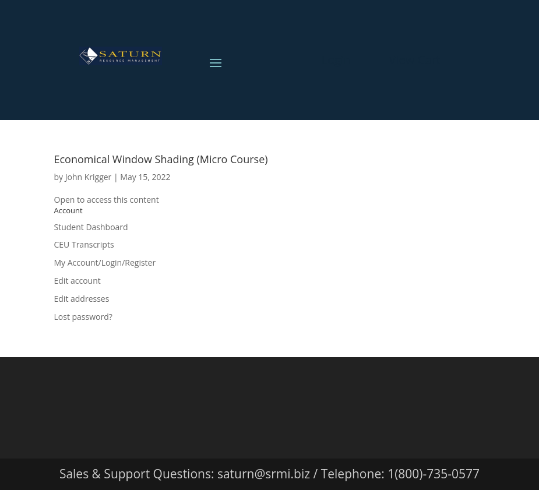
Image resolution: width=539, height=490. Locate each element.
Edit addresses (82, 298)
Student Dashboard (91, 226)
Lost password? (83, 316)
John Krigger (88, 176)
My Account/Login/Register (105, 262)
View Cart (415, 60)
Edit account (77, 280)
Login (336, 60)
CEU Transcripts (84, 244)
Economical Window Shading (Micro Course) (161, 159)
